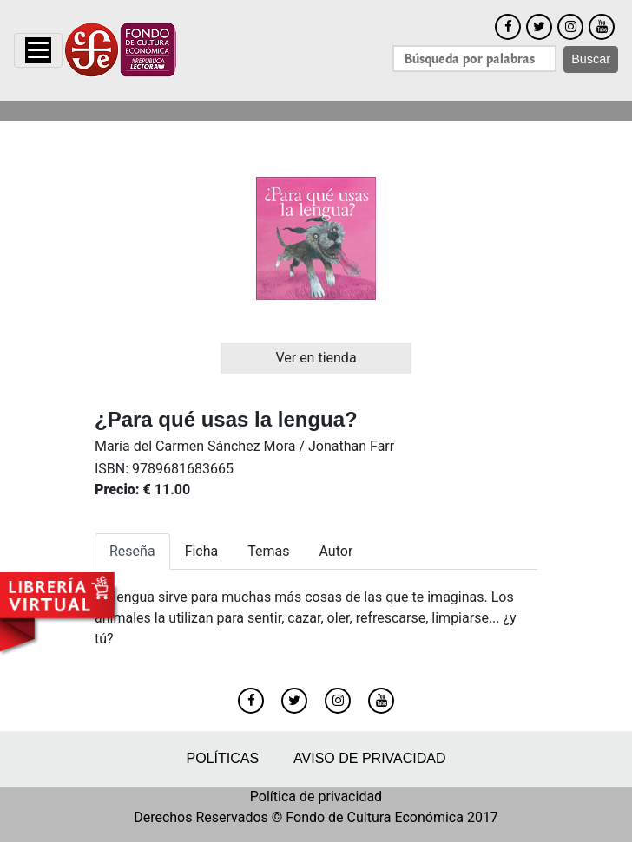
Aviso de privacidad (369, 758)
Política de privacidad (316, 796)
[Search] (474, 58)
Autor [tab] (336, 551)
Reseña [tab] (132, 551)
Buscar (590, 59)
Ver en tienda (315, 357)
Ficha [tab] (202, 551)
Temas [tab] (268, 551)
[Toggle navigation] (38, 50)
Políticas (222, 758)
